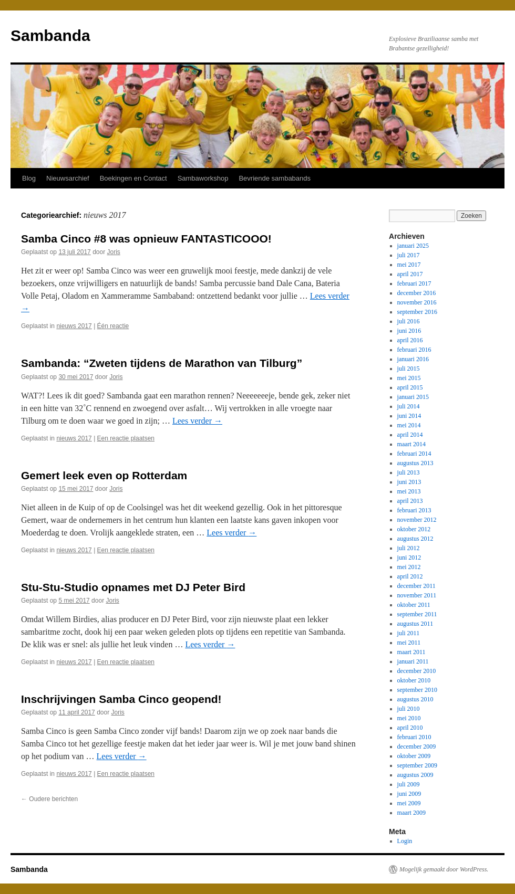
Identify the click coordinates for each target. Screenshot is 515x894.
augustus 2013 (415, 463)
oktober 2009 (414, 756)
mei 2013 (409, 491)
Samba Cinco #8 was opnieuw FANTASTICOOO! (146, 239)
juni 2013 (409, 482)
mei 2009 (409, 803)
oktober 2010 (414, 680)
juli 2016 (408, 321)
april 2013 (410, 500)
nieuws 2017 (73, 326)
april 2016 (410, 340)
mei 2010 (409, 718)
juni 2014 (409, 415)
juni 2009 (409, 793)
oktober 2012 (414, 529)
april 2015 (410, 387)
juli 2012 (408, 548)
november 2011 (417, 595)
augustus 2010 (415, 699)
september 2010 (417, 689)
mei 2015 (409, 378)
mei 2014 (409, 425)
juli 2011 (408, 633)
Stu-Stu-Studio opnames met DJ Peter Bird (133, 587)
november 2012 (417, 519)
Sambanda (50, 35)
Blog (29, 178)
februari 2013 (414, 510)
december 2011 (416, 586)
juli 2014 (408, 406)
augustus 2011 (415, 623)
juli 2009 (408, 784)
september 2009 (417, 765)
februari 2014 (414, 453)
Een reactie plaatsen (125, 438)
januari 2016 (413, 359)
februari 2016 (414, 349)
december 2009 (416, 746)
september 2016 (417, 311)
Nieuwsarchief (67, 178)
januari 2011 (413, 661)
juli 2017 (408, 255)
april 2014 (410, 434)
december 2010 (416, 671)
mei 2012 (409, 567)
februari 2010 (414, 737)
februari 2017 (414, 283)
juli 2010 (408, 708)
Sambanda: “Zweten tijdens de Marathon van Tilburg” (161, 363)
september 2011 (417, 614)
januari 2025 (413, 245)
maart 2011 (411, 652)
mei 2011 (409, 642)
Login (405, 841)
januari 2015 (413, 397)
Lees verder (197, 420)
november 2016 (417, 302)
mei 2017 (409, 264)
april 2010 (410, 727)
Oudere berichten (49, 799)
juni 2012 (409, 557)
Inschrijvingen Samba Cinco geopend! (121, 699)
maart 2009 (411, 812)
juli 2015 (408, 368)
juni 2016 (409, 330)
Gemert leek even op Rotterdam (104, 475)
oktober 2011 (413, 604)
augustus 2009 (415, 775)
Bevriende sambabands (275, 178)
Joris (113, 252)
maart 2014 (411, 444)
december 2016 (416, 293)
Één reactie (113, 326)
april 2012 (410, 576)
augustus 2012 (415, 538)
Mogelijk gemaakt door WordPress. (443, 869)
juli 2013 (408, 472)
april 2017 (410, 274)
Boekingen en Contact (133, 178)
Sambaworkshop (203, 178)
